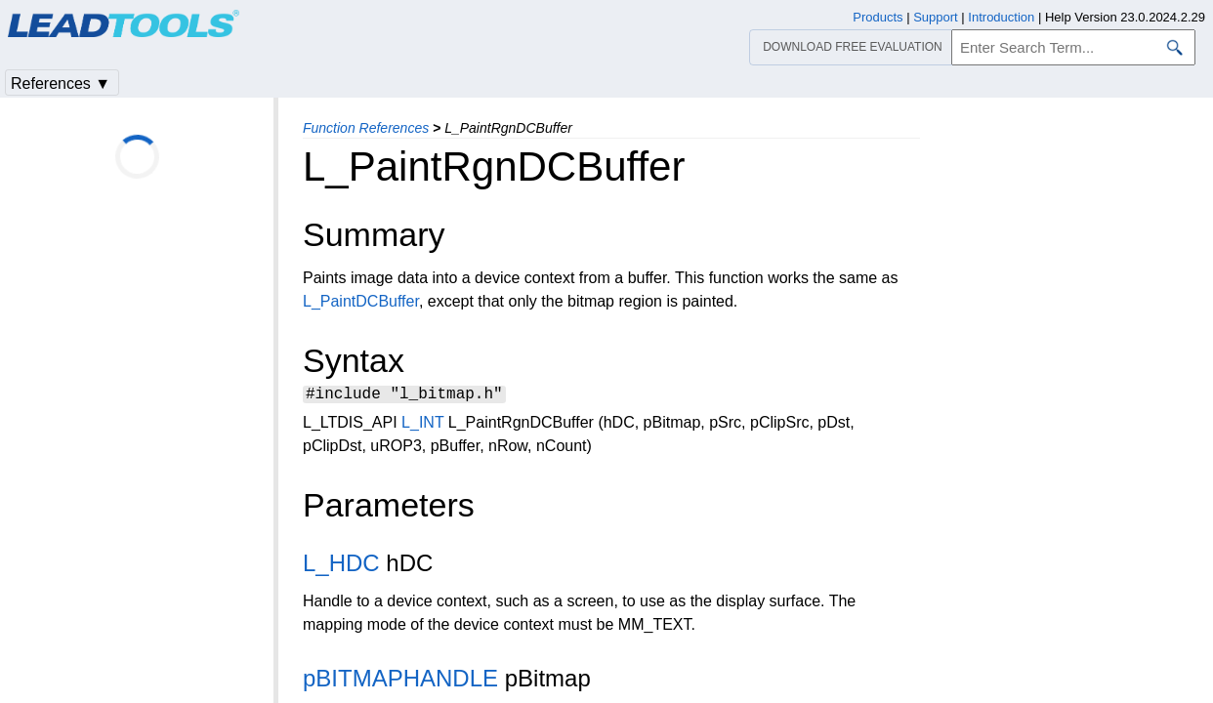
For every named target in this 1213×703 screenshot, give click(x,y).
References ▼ (60, 83)
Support (935, 17)
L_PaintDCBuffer (361, 301)
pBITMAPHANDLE (400, 681)
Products (877, 17)
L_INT (422, 425)
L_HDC (341, 566)
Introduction (1001, 17)
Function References (366, 128)
